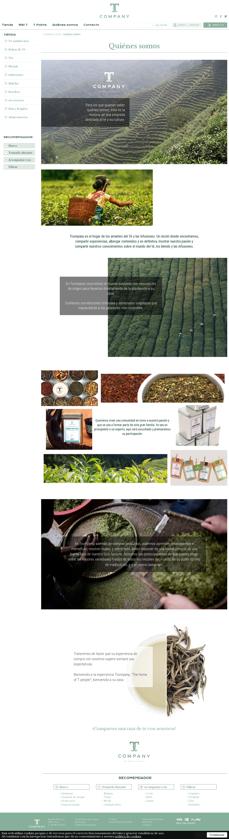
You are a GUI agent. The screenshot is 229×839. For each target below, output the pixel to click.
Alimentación (18, 117)
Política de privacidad (85, 825)
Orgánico (194, 793)
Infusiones (15, 74)
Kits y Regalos (18, 108)
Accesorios (16, 100)
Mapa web (147, 822)
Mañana (108, 793)
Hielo (149, 797)
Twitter (225, 16)
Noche (107, 801)
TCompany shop (52, 34)
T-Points (112, 819)
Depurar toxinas (71, 804)
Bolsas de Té (16, 49)
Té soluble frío (18, 41)
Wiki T (23, 24)
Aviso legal (80, 822)
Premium (194, 797)
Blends (13, 66)
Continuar (217, 834)
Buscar (163, 25)
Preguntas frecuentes (152, 819)
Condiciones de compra (86, 819)
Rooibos (14, 92)
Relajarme (67, 793)
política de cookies (128, 836)
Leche (149, 793)
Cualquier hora (112, 804)
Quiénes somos (65, 24)
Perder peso (68, 801)
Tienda (7, 24)
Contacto (91, 24)
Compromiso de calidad (120, 822)
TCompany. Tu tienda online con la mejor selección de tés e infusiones (114, 11)
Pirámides (194, 804)
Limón (150, 801)
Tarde (107, 797)
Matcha (13, 83)
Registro (194, 25)
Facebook (221, 16)
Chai (191, 801)
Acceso (182, 25)
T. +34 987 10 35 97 (56, 825)
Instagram (216, 16)
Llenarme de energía (73, 797)
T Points (40, 24)
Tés (10, 58)
